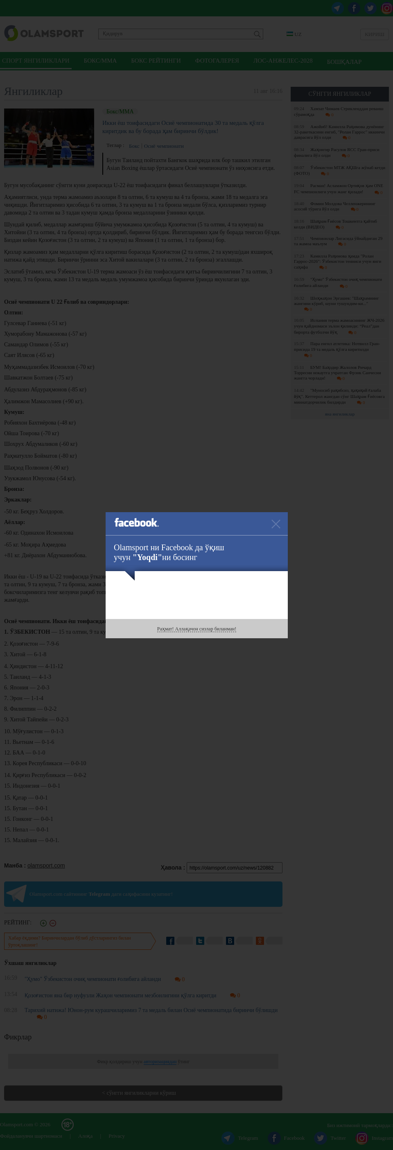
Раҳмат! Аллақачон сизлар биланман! (196, 629)
